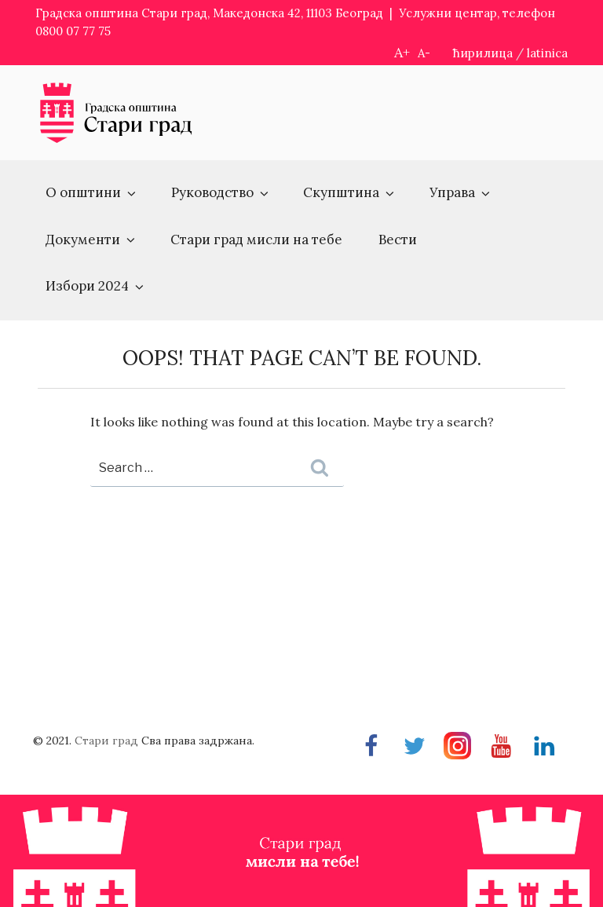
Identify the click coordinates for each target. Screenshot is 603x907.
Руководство (221, 192)
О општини (92, 192)
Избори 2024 (96, 285)
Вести (397, 239)
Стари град (106, 740)
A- (424, 53)
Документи (91, 239)
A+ (402, 52)
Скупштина (350, 192)
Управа (460, 192)
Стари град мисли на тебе (256, 239)
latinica (547, 53)
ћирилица (483, 53)
